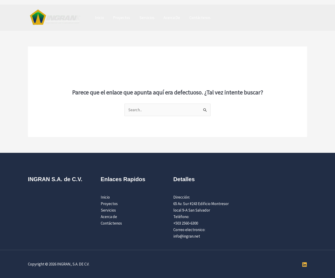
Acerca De (167, 17)
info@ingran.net (186, 236)
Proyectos (119, 17)
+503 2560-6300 (185, 223)
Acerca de (109, 216)
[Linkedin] (304, 264)
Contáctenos (194, 17)
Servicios (143, 17)
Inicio (98, 17)
